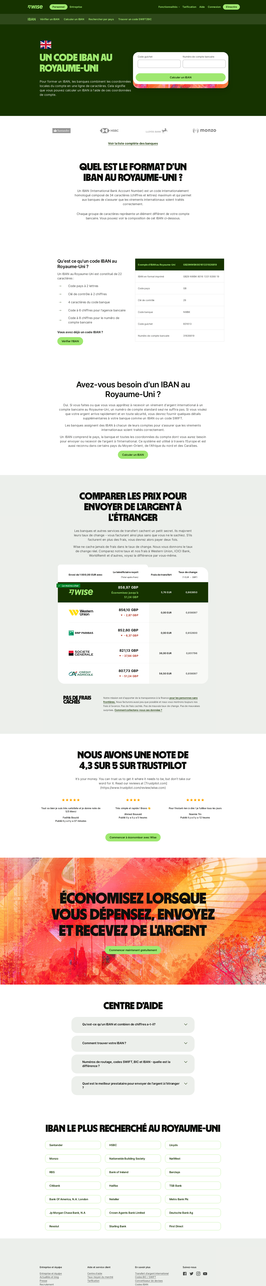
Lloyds (173, 1145)
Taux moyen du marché (100, 1277)
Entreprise (76, 6)
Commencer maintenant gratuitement (133, 950)
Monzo (53, 1158)
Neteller (114, 1199)
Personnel (58, 6)
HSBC (113, 1145)
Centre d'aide (94, 1273)
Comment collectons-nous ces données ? (138, 710)
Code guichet (145, 56)
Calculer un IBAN (180, 77)
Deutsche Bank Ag (181, 1212)
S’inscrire (231, 6)
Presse (43, 1280)
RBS (51, 1172)
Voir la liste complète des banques (133, 143)
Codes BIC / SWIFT (145, 1277)
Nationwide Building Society (127, 1158)
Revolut (54, 1226)
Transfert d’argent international (152, 1273)
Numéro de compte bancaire (198, 56)
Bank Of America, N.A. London (68, 1199)
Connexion (214, 6)
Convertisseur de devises (149, 1280)
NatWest (174, 1158)
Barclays (174, 1172)
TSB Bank (175, 1185)
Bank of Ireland (118, 1172)
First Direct (176, 1226)
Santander (55, 1145)
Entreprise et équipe (51, 1273)
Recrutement (47, 1284)
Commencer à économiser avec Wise (133, 837)
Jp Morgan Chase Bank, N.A (67, 1212)
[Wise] (35, 7)
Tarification (93, 1280)
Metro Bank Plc (179, 1199)
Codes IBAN (141, 1284)
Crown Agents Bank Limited (127, 1212)
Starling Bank (117, 1226)
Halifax (113, 1185)
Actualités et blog (49, 1277)
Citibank (54, 1185)
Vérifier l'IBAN (70, 341)
